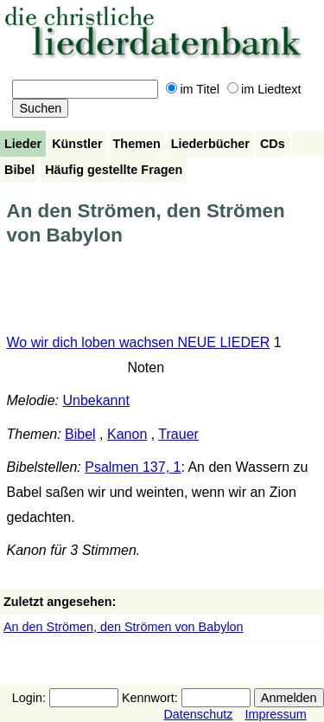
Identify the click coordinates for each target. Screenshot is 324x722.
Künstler (77, 144)
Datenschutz (197, 714)
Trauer (178, 434)
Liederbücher (210, 144)
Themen (137, 144)
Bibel (19, 170)
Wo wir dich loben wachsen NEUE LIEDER (138, 342)
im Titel (192, 89)
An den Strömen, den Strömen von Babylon (123, 627)
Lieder (22, 144)
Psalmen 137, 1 (133, 467)
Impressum (275, 714)
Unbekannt (95, 400)
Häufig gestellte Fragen (113, 170)
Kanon (127, 434)
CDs (272, 144)
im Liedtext (264, 89)
